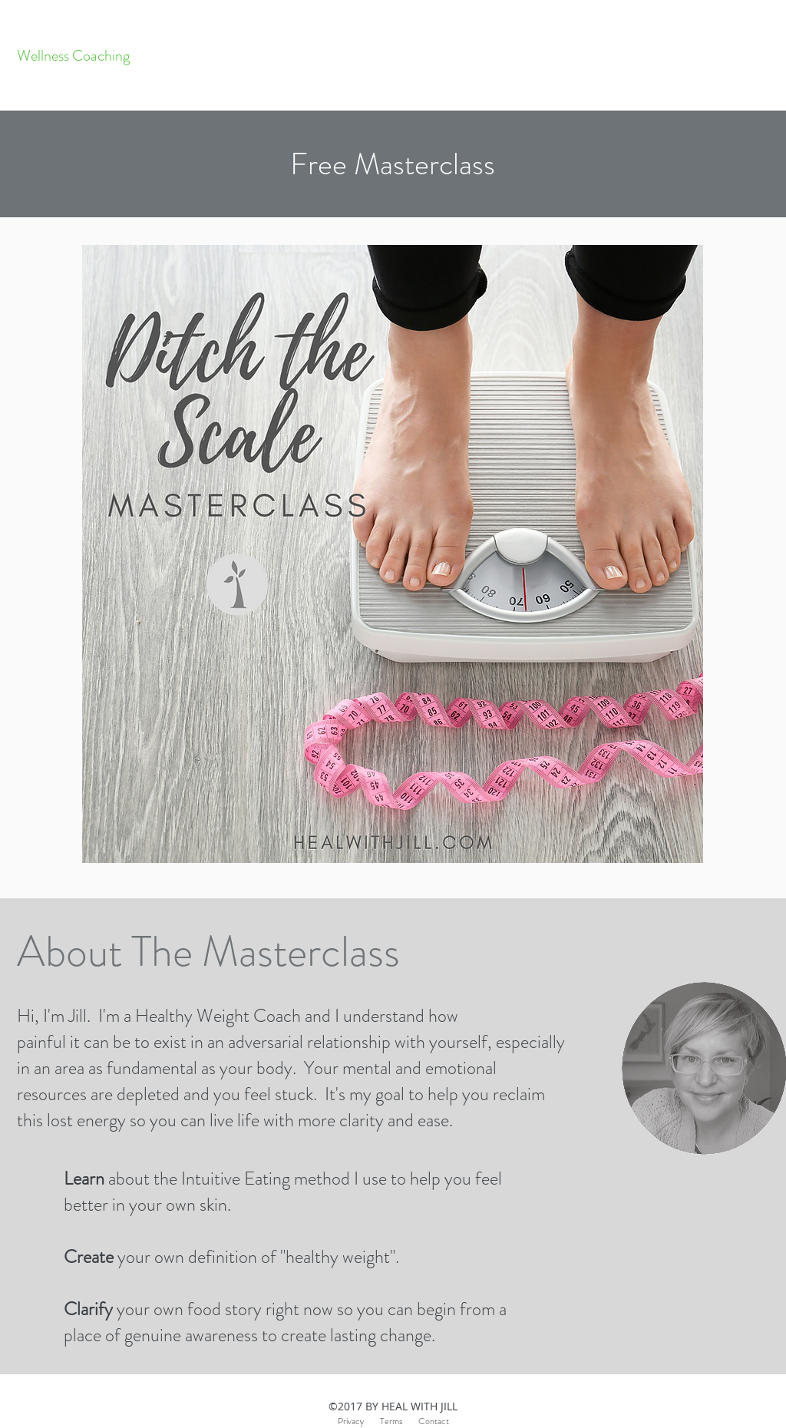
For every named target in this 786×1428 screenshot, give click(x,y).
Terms (399, 1421)
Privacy (351, 1421)
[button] (392, 164)
